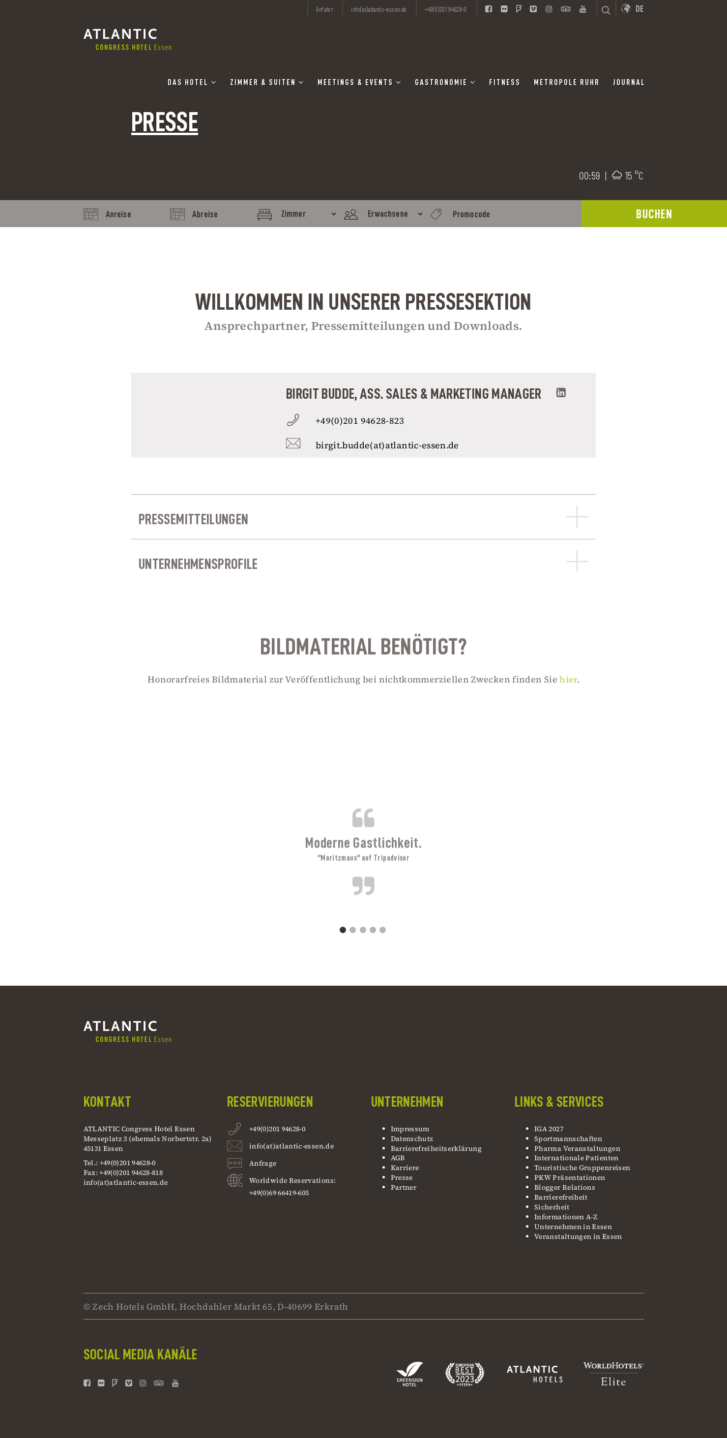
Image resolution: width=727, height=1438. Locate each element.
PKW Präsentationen (569, 1177)
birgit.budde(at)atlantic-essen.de (387, 445)
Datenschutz (412, 1139)
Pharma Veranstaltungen (577, 1148)
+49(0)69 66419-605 (279, 1193)
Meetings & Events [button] (360, 82)
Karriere (405, 1168)
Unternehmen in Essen (573, 1227)
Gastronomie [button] (445, 82)
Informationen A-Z (565, 1217)
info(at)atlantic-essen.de (126, 1182)
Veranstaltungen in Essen (578, 1236)
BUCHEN (654, 214)
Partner (404, 1187)
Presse (402, 1177)
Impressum (410, 1129)
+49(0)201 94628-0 (277, 1130)
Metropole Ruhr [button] (567, 83)
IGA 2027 (548, 1129)
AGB (398, 1158)
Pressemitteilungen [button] (363, 543)
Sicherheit (552, 1207)
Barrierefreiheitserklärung (436, 1148)
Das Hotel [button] (192, 82)
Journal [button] (629, 83)
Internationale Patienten (577, 1158)
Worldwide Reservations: (292, 1180)
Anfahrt (324, 9)
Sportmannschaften (568, 1139)
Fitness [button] (505, 83)
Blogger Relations (564, 1187)
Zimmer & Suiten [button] (267, 82)
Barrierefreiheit (561, 1197)
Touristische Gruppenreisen (583, 1168)
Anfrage (263, 1164)
